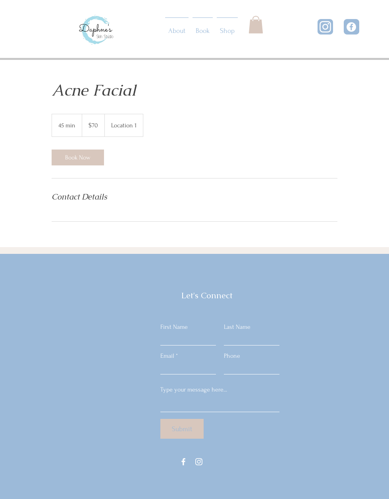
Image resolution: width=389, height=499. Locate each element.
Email (167, 356)
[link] (78, 157)
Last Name (237, 327)
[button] (255, 24)
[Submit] (182, 429)
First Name (174, 327)
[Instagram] (325, 27)
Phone (232, 356)
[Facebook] (351, 27)
